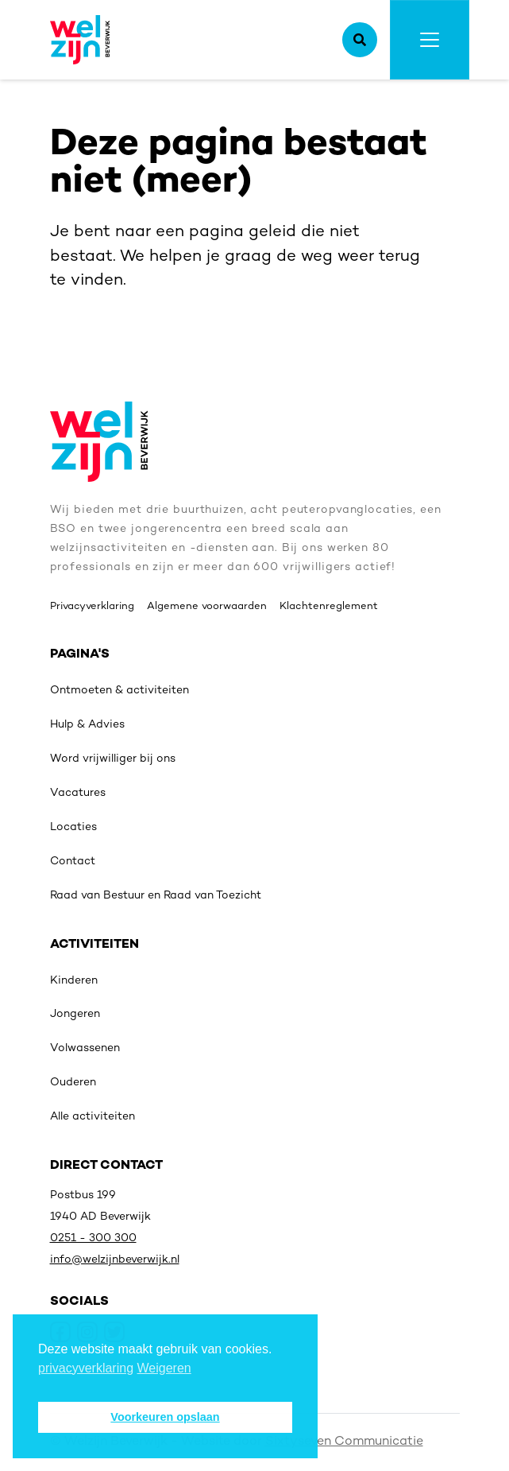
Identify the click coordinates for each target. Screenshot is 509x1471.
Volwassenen (85, 1048)
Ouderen (73, 1083)
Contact (72, 861)
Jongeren (75, 1014)
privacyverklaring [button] (85, 1368)
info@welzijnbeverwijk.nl (114, 1260)
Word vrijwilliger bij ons (112, 759)
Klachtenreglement (329, 606)
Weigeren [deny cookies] (164, 1368)
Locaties (73, 827)
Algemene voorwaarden (207, 606)
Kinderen (74, 981)
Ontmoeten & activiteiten (119, 691)
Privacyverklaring (92, 606)
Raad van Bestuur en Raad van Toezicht (155, 896)
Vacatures (78, 793)
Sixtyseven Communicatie (344, 1442)
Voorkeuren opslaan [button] (164, 1417)
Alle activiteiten (92, 1117)
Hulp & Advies (87, 725)
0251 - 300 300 (93, 1238)
